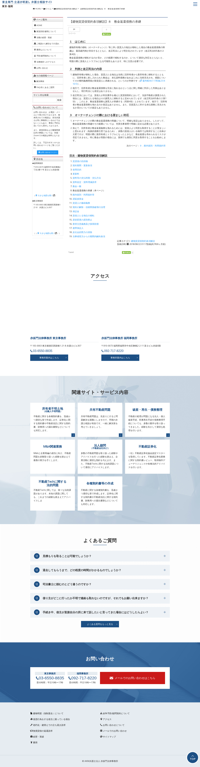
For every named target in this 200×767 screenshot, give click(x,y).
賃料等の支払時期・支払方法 (87, 177)
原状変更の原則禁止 (82, 219)
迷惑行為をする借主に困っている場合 (50, 719)
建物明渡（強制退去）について (46, 713)
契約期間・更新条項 (82, 165)
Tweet (71, 252)
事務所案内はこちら (49, 357)
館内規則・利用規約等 (83, 194)
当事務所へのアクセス (44, 62)
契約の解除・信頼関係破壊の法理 (89, 207)
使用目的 (77, 169)
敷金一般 (77, 186)
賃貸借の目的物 (80, 161)
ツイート (72, 33)
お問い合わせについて (112, 725)
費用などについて (43, 49)
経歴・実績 (37, 736)
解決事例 (39, 81)
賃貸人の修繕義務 (81, 202)
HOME (38, 25)
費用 (33, 742)
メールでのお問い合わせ (113, 730)
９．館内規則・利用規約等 (153, 145)
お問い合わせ (41, 68)
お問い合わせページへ (47, 152)
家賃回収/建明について (45, 31)
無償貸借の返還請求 (41, 730)
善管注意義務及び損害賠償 (86, 223)
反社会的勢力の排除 (82, 232)
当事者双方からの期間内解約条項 (89, 236)
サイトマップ (108, 736)
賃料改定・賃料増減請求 (84, 182)
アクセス (105, 719)
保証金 (76, 211)
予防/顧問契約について (45, 55)
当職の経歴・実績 (43, 37)
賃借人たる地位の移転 (83, 215)
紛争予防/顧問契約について (115, 713)
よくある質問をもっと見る (100, 624)
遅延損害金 (78, 198)
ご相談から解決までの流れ (46, 43)
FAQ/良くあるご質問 (44, 87)
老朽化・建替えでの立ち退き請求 (47, 725)
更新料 (76, 173)
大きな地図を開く (44, 195)
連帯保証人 (78, 227)
